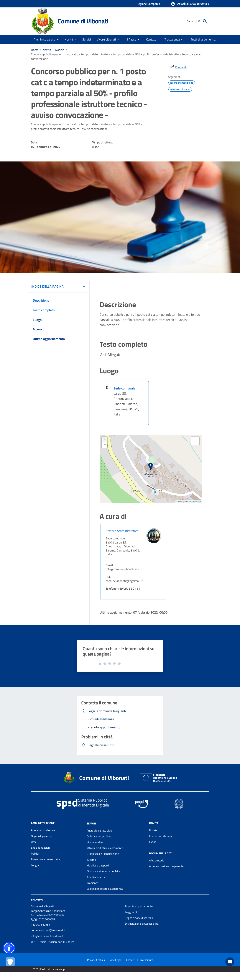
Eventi (152, 842)
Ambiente (92, 883)
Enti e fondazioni (40, 847)
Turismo (91, 860)
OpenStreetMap (193, 501)
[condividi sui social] (177, 67)
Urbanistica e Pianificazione (103, 854)
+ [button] (104, 439)
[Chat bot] (229, 961)
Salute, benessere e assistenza (105, 889)
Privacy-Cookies (96, 960)
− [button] (104, 445)
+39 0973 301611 (41, 924)
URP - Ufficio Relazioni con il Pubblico (52, 942)
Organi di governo (41, 836)
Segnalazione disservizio (139, 918)
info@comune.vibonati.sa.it (47, 936)
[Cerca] (205, 21)
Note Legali (115, 960)
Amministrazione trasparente (166, 866)
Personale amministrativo (46, 859)
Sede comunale (124, 388)
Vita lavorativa (95, 842)
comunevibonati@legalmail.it (48, 930)
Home (34, 50)
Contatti (37, 900)
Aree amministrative (43, 830)
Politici (35, 853)
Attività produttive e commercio (105, 848)
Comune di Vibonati (83, 21)
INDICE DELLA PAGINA (47, 286)
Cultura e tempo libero (99, 836)
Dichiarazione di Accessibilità (142, 923)
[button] (190, 4)
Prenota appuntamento (139, 906)
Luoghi (35, 865)
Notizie (59, 50)
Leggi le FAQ (132, 912)
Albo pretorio (156, 860)
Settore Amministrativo (122, 530)
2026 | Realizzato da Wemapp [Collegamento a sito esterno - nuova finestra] (48, 969)
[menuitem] (130, 39)
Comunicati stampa (160, 836)
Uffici (34, 842)
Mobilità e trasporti (98, 865)
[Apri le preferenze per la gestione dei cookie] (10, 961)
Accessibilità (146, 960)
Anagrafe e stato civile (100, 830)
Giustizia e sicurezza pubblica (104, 871)
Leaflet (179, 501)
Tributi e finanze (96, 877)
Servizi (91, 823)
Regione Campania (148, 3)
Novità (47, 50)
